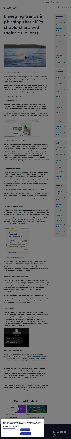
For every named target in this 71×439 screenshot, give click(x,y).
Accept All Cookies (25, 433)
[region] (22, 428)
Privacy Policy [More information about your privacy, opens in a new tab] (16, 426)
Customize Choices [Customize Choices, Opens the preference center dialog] (9, 429)
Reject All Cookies (25, 429)
